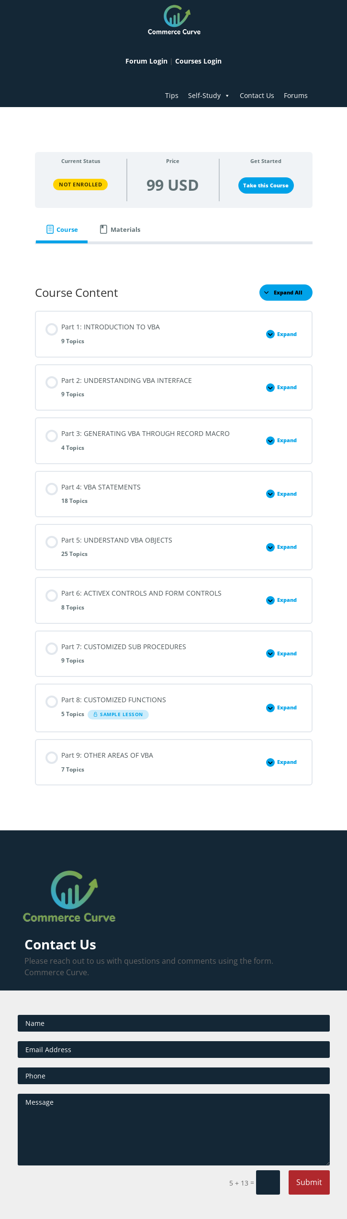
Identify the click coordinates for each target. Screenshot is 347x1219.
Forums (296, 95)
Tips (172, 95)
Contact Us (257, 95)
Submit (309, 1182)
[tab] (62, 230)
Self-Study (209, 95)
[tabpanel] (174, 257)
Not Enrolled (80, 184)
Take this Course (266, 185)
